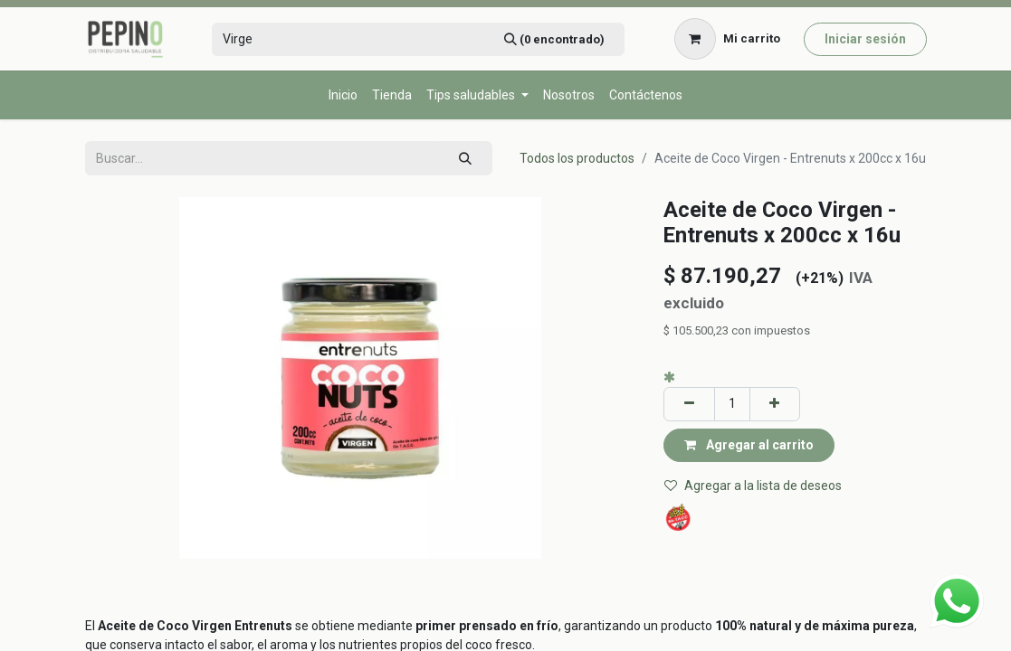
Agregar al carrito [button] (749, 445)
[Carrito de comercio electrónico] (726, 39)
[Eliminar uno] (688, 403)
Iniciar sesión (865, 39)
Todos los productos (577, 158)
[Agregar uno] (774, 403)
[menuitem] (343, 95)
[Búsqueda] (554, 39)
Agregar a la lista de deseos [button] (753, 485)
